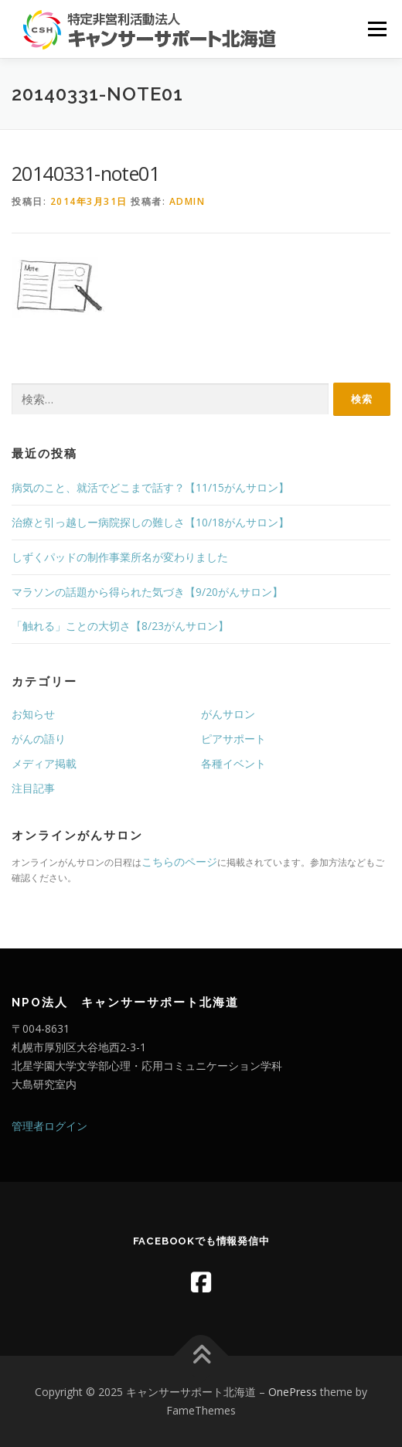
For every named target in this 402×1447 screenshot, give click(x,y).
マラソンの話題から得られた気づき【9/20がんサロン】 (147, 591)
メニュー (376, 29)
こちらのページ (179, 861)
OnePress (292, 1391)
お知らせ (33, 713)
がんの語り (39, 738)
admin (187, 201)
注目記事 (33, 788)
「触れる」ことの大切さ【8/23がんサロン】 (120, 625)
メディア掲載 (44, 763)
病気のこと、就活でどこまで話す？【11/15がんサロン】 (150, 487)
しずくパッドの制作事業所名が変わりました (120, 557)
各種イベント (233, 763)
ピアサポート (233, 738)
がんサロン (228, 713)
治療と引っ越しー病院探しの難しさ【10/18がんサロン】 (150, 522)
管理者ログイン (49, 1125)
